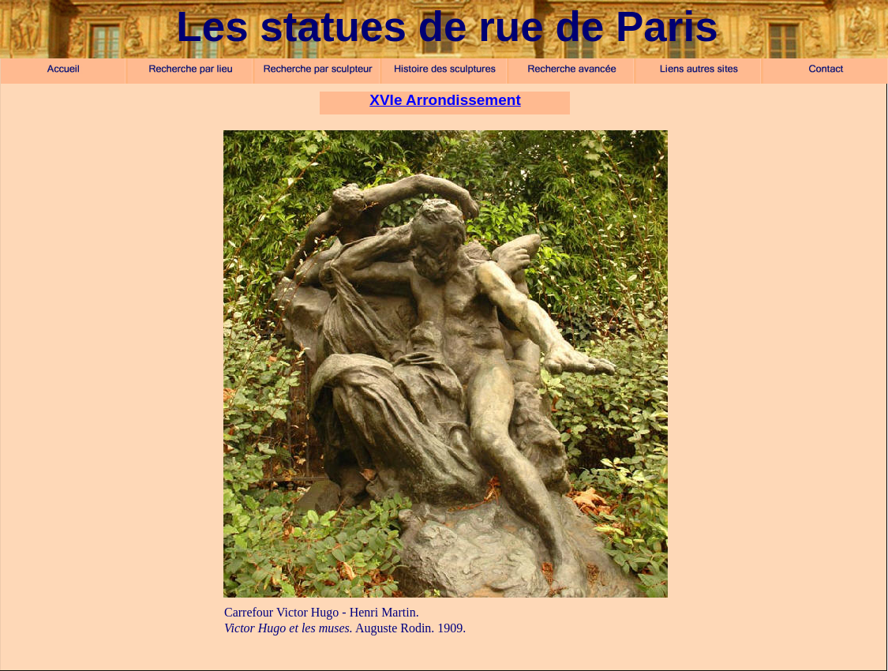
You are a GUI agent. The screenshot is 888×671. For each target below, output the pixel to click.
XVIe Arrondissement (444, 100)
